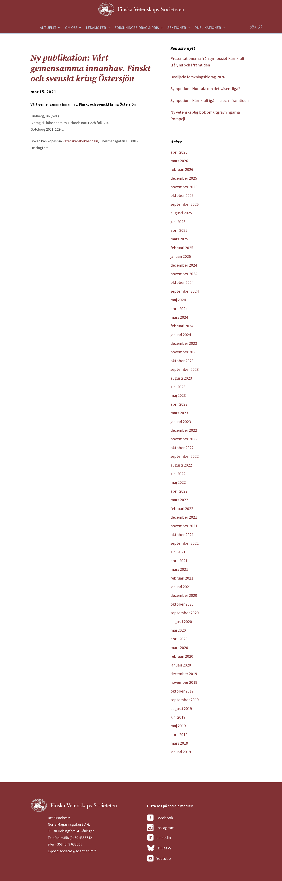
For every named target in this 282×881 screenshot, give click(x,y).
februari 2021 (181, 578)
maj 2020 (178, 630)
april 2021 (178, 560)
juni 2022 (177, 473)
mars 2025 (179, 238)
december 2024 (183, 265)
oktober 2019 (182, 691)
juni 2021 (177, 551)
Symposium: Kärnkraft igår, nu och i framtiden (209, 100)
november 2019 (183, 682)
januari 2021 (180, 586)
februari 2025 (181, 247)
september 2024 (184, 291)
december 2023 (183, 343)
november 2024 (183, 273)
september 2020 (184, 612)
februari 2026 (181, 169)
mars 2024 (179, 317)
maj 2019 (178, 725)
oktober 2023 (182, 360)
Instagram (160, 827)
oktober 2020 (182, 604)
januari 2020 (180, 665)
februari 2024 (181, 325)
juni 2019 (177, 717)
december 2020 (183, 595)
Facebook (160, 818)
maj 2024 (178, 299)
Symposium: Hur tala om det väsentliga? (205, 88)
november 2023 (183, 351)
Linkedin (159, 837)
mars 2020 (179, 647)
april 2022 (178, 491)
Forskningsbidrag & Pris (137, 28)
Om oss (71, 28)
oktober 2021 (182, 534)
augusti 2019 (181, 708)
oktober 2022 (182, 447)
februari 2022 (181, 508)
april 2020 (178, 638)
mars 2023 (179, 412)
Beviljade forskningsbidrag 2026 (197, 76)
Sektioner (176, 28)
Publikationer (208, 28)
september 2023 (184, 369)
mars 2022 (179, 499)
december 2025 (183, 178)
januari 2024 (180, 334)
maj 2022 (178, 482)
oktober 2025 (182, 195)
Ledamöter (96, 28)
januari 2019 (180, 751)
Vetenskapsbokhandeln (80, 141)
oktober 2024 (182, 282)
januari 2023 (180, 421)
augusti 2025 (181, 212)
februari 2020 (181, 656)
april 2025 (178, 230)
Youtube (159, 858)
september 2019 (184, 699)
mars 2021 (179, 569)
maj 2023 (178, 395)
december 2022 (183, 430)
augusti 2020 (181, 621)
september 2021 (184, 543)
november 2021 (183, 525)
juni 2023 (177, 386)
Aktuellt (48, 28)
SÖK (253, 27)
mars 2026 (179, 160)
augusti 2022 (181, 465)
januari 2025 (180, 256)
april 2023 (178, 404)
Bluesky (159, 848)
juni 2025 (177, 221)
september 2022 (184, 456)
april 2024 (178, 308)
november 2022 (183, 438)
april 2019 (178, 734)
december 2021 (183, 517)
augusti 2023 (181, 378)
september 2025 (184, 204)
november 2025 (183, 186)
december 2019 (183, 673)
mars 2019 (179, 743)
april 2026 (178, 152)
